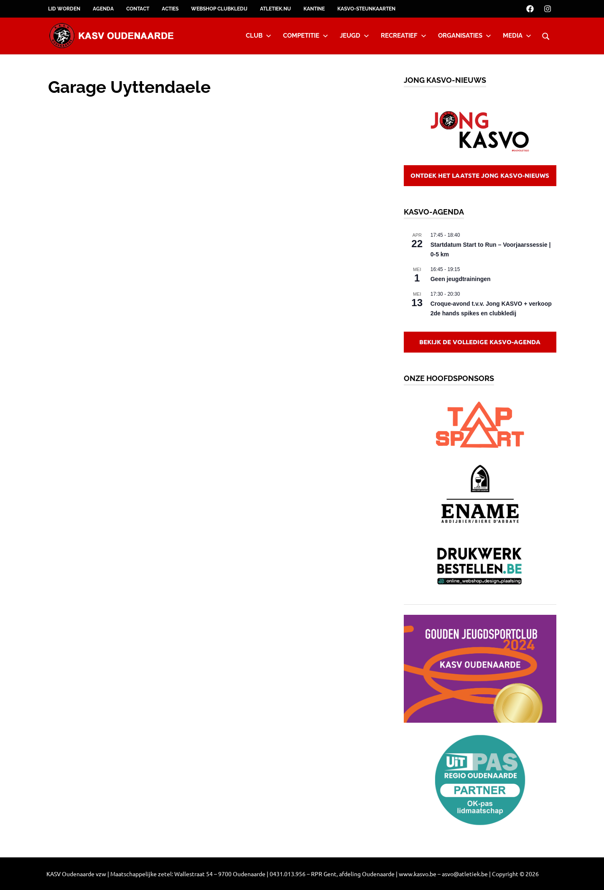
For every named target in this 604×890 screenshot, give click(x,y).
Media (517, 35)
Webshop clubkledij (219, 9)
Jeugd (354, 35)
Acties (170, 9)
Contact (137, 9)
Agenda (103, 9)
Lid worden (64, 9)
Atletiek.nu (275, 9)
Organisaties (464, 35)
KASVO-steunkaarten (366, 9)
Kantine (314, 9)
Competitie (305, 35)
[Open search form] (545, 35)
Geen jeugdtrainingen (461, 279)
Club (258, 35)
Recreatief (403, 35)
